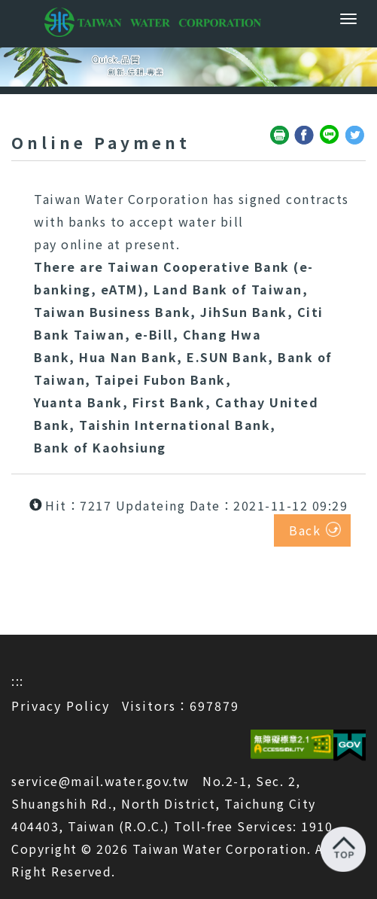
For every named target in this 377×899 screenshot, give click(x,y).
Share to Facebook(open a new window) (304, 135)
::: (17, 681)
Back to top (343, 849)
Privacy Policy (60, 705)
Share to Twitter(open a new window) (355, 135)
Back (305, 530)
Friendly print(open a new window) (279, 135)
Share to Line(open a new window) (330, 135)
